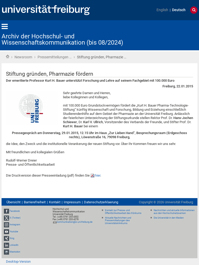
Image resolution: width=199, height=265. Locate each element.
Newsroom (23, 57)
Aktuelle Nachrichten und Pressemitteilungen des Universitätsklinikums (118, 221)
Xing (12, 238)
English (162, 10)
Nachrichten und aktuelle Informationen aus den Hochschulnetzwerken (174, 211)
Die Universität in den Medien (169, 218)
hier (97, 175)
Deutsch (179, 10)
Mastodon (15, 251)
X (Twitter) (15, 218)
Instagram (15, 224)
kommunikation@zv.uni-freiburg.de (75, 222)
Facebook (15, 211)
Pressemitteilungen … (55, 57)
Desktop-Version (18, 261)
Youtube (14, 231)
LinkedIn (14, 245)
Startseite (7, 56)
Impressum (72, 202)
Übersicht (13, 202)
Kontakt (54, 202)
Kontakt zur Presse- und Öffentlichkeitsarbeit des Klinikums (123, 211)
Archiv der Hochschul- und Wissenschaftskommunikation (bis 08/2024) (62, 39)
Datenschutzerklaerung (101, 202)
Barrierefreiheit (35, 202)
